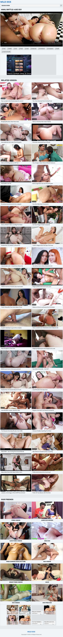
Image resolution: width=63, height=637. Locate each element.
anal (27, 48)
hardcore (42, 48)
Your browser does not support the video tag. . (31, 29)
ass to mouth (7, 51)
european (50, 48)
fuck (21, 48)
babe (10, 48)
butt (58, 48)
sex (4, 48)
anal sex (34, 48)
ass (16, 48)
